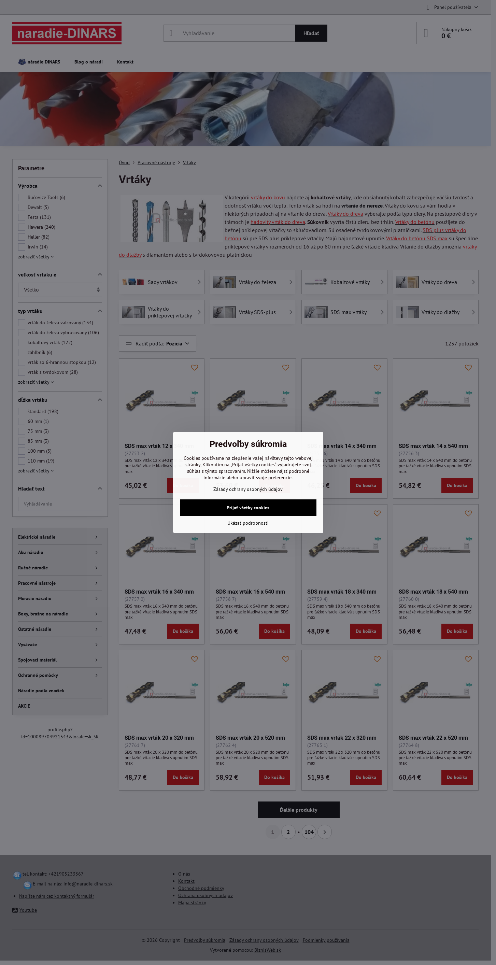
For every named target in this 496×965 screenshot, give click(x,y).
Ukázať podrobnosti (248, 523)
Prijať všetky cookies (248, 508)
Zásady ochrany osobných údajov (248, 489)
